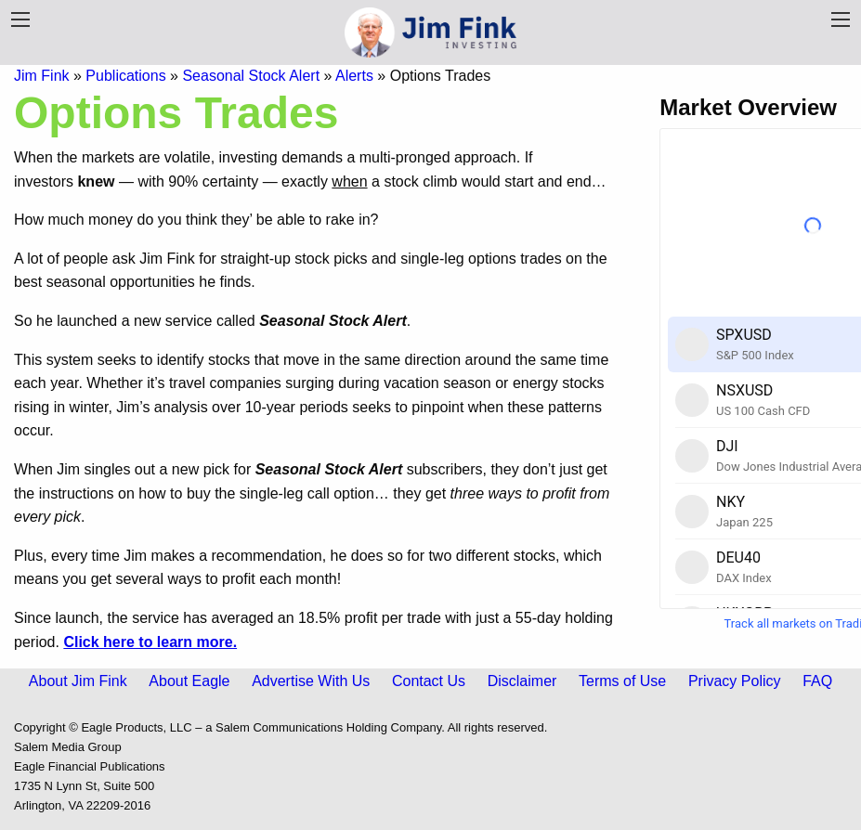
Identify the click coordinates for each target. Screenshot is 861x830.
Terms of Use (622, 681)
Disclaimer (522, 681)
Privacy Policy (734, 681)
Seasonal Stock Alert (251, 76)
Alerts (354, 76)
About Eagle (189, 681)
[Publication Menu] (20, 19)
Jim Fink (42, 76)
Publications (125, 76)
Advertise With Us (311, 681)
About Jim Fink (78, 681)
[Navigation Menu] (840, 19)
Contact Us (428, 681)
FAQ (817, 681)
